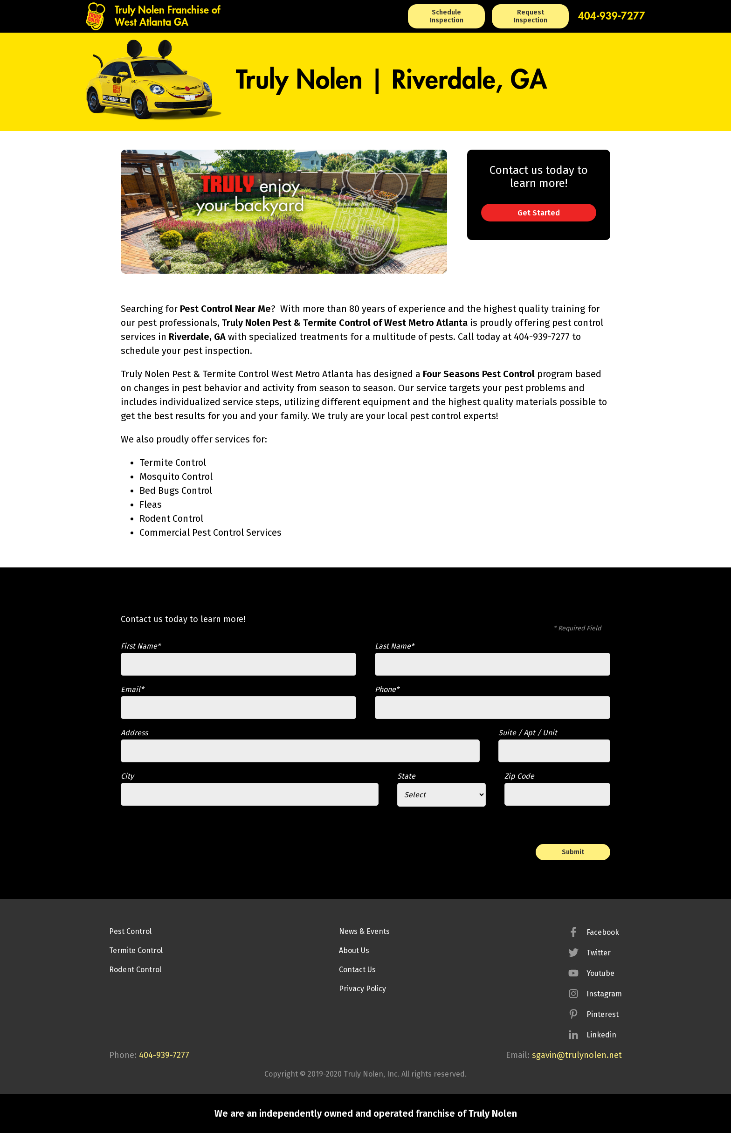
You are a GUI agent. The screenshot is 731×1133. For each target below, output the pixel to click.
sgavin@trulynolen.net (577, 1055)
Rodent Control (135, 969)
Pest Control (130, 931)
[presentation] (191, 843)
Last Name (393, 646)
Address (134, 732)
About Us (354, 950)
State (406, 776)
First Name (139, 646)
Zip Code (519, 776)
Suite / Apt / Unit (527, 732)
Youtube (600, 973)
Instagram (604, 993)
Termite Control (136, 950)
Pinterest (602, 1014)
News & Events (364, 931)
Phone (385, 689)
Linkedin (601, 1034)
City (127, 776)
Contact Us (357, 969)
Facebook (602, 932)
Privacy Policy (362, 988)
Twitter (598, 952)
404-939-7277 (611, 16)
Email (130, 689)
